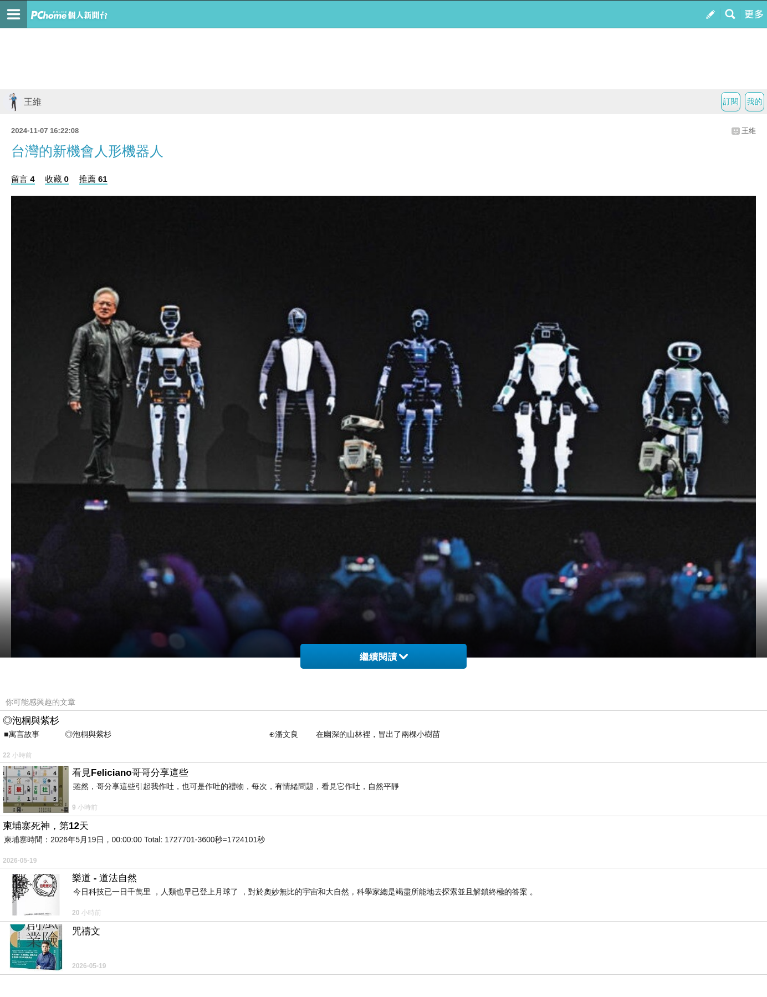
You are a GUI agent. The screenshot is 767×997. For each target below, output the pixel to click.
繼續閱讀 (384, 656)
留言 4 (23, 179)
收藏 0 (57, 179)
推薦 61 (93, 179)
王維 (22, 101)
